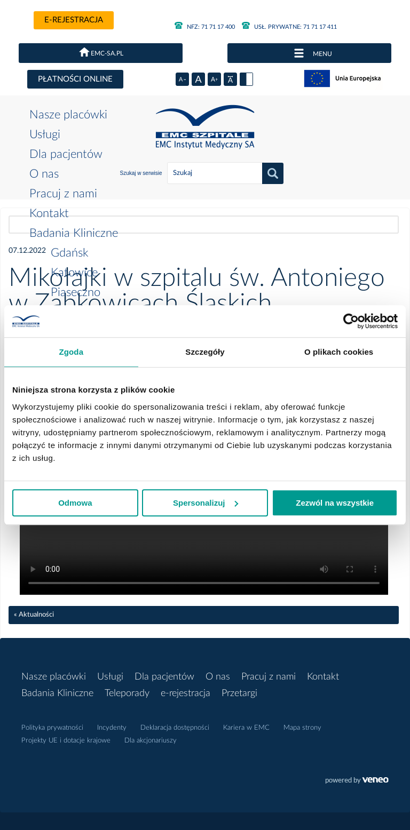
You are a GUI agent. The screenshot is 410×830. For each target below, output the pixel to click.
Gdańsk (69, 253)
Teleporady (127, 693)
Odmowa (75, 502)
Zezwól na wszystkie (335, 502)
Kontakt (49, 213)
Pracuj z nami (63, 193)
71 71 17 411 (289, 27)
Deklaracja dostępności (174, 727)
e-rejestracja (73, 20)
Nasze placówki (68, 115)
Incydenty (112, 727)
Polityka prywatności (52, 727)
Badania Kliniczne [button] (73, 233)
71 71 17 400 (205, 27)
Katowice (74, 272)
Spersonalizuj (205, 502)
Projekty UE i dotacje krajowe (66, 740)
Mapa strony (302, 727)
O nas (44, 174)
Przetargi (239, 693)
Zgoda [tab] (71, 351)
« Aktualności (34, 614)
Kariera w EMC (246, 727)
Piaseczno (75, 292)
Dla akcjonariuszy (150, 740)
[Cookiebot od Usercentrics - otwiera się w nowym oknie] (351, 321)
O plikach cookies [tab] (338, 351)
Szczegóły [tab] (204, 351)
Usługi (44, 134)
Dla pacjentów (65, 154)
